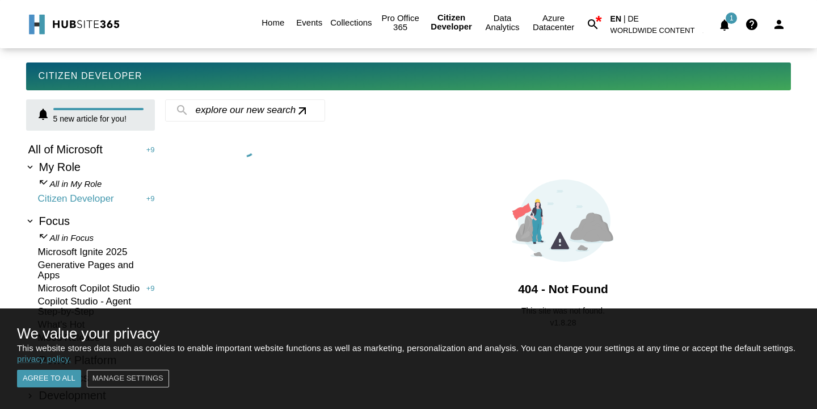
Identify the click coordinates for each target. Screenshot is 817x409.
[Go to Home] (73, 24)
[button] (659, 32)
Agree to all (49, 378)
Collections (350, 22)
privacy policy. (44, 359)
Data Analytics (502, 22)
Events (309, 22)
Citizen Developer (451, 22)
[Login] (779, 24)
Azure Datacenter (553, 22)
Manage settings (128, 378)
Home (273, 22)
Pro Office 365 (400, 22)
